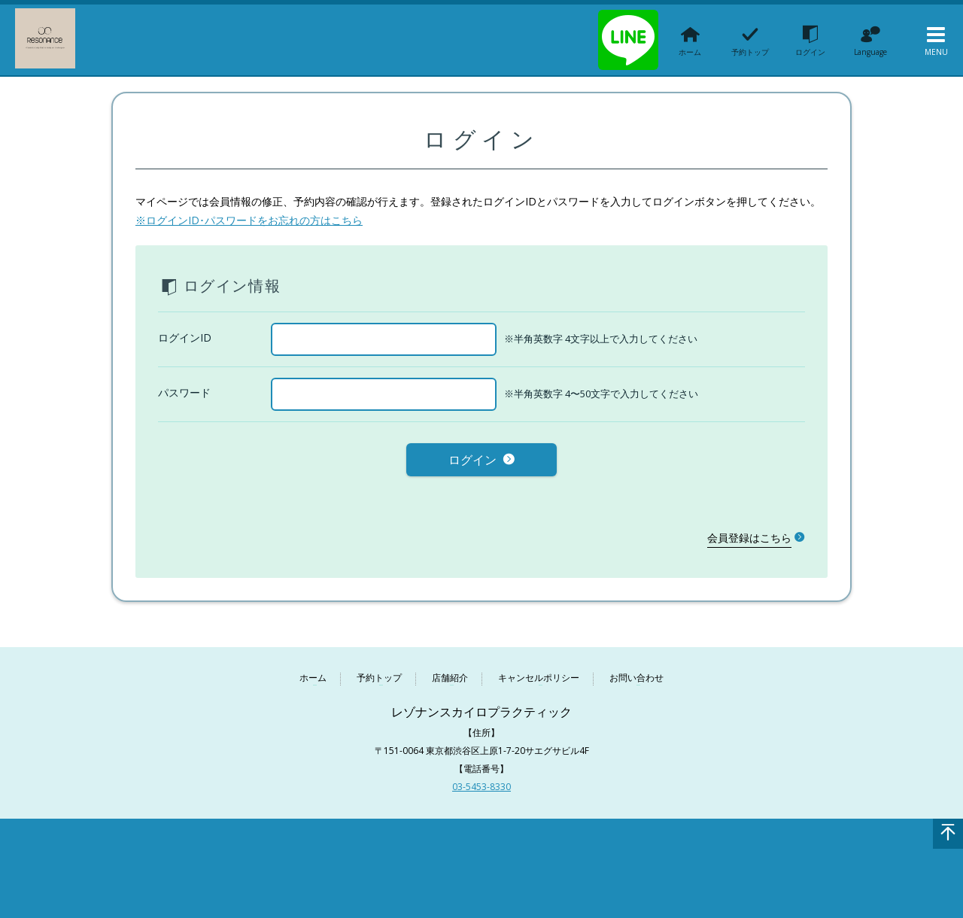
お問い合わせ (636, 672)
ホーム (313, 672)
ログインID (184, 337)
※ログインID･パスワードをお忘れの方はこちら (249, 220)
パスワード (184, 392)
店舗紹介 (450, 672)
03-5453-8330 (481, 780)
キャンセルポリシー (538, 672)
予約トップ (379, 672)
